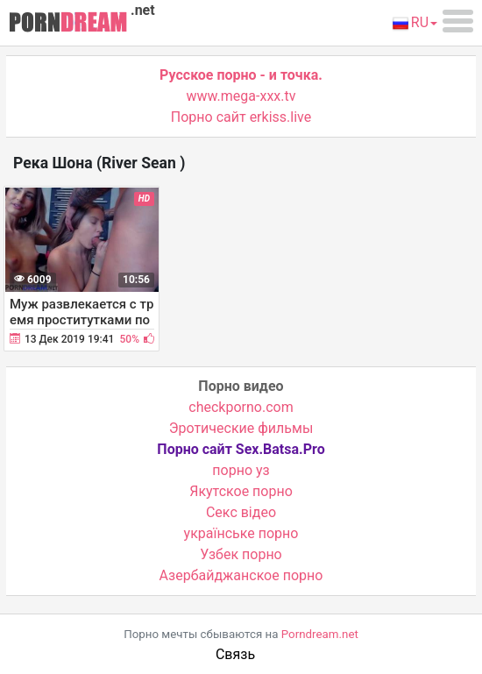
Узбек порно (241, 554)
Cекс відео (241, 512)
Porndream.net (319, 634)
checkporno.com (240, 407)
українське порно (241, 533)
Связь (235, 654)
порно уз (240, 470)
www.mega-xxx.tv (241, 96)
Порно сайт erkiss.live (241, 117)
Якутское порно (241, 491)
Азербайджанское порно (241, 575)
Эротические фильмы (241, 428)
